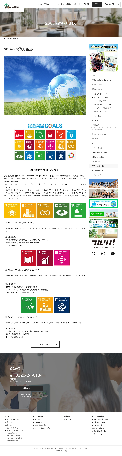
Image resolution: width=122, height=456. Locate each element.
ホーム (94, 75)
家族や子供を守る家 (100, 111)
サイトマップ (96, 175)
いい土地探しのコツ (100, 101)
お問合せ (26, 388)
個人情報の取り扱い (98, 170)
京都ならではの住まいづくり (101, 80)
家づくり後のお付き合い (100, 134)
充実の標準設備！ (98, 130)
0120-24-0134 (29, 375)
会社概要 (95, 139)
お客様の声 (95, 125)
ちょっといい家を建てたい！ (103, 97)
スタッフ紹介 (96, 143)
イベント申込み (97, 148)
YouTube (113, 253)
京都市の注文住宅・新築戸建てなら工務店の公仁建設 (62, 448)
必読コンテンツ (97, 89)
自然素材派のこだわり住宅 (102, 104)
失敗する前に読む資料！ (100, 152)
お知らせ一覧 (96, 161)
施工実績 (95, 120)
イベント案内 (96, 116)
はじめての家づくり (100, 94)
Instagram (103, 253)
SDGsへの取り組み (18, 49)
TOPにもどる (45, 344)
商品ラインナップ (98, 84)
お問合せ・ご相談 (98, 157)
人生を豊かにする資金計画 (102, 108)
